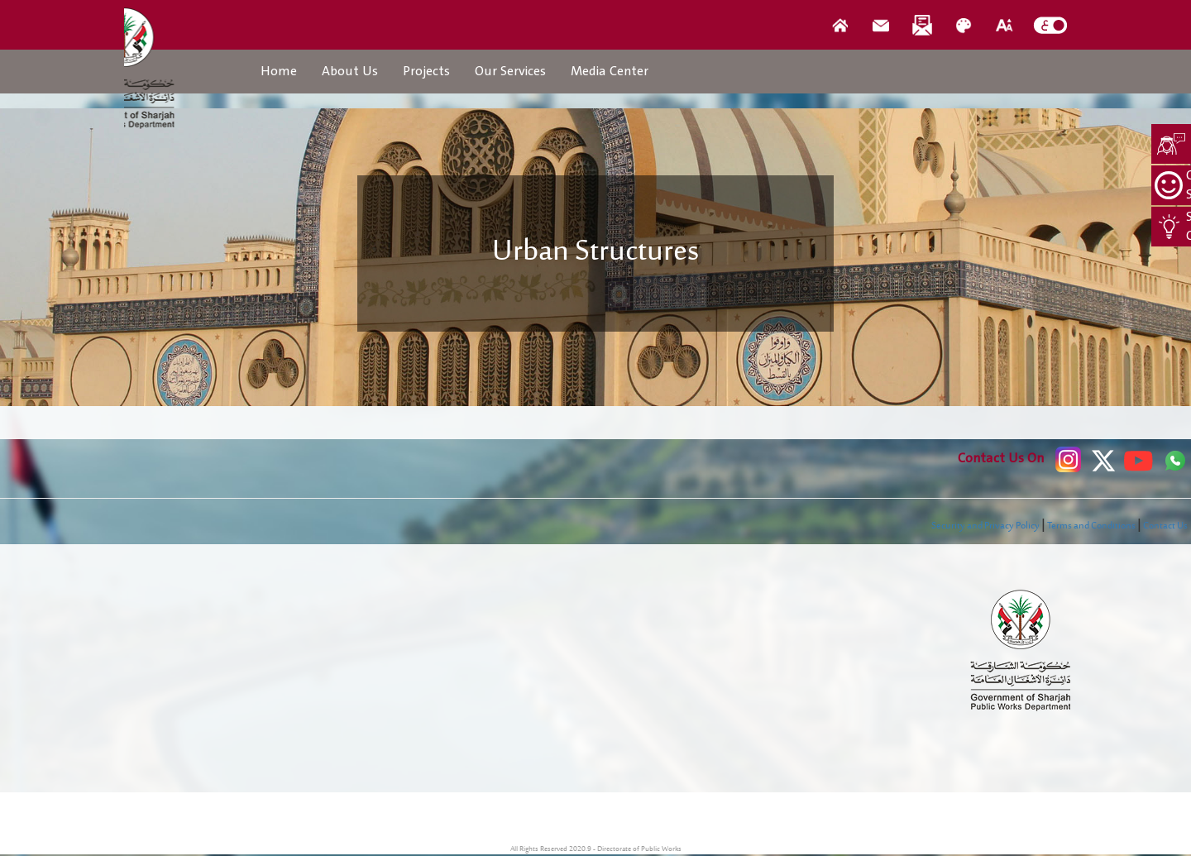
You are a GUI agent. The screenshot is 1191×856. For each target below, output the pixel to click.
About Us (350, 71)
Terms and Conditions (1091, 526)
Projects (426, 71)
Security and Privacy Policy (985, 526)
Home (279, 71)
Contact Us (1165, 526)
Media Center (609, 71)
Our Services (510, 71)
